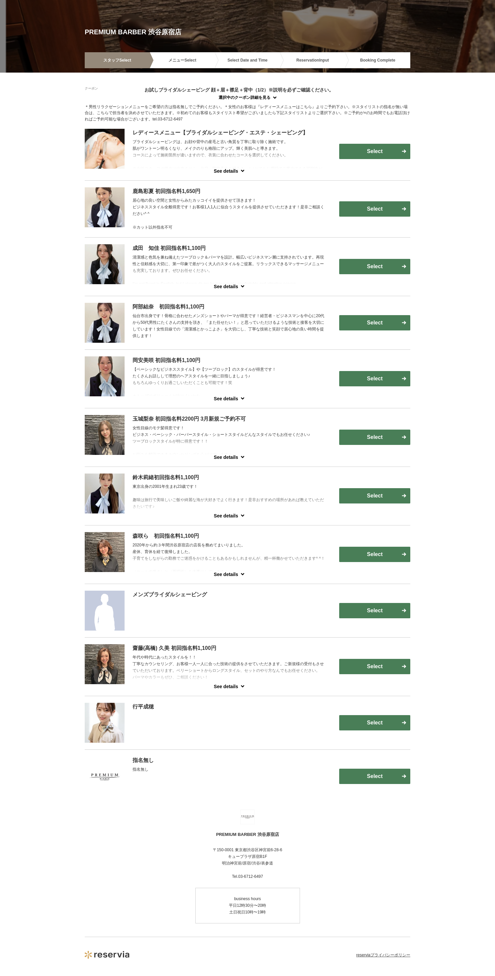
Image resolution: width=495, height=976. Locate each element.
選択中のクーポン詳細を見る (244, 97)
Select (375, 151)
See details (226, 171)
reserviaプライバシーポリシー (383, 955)
